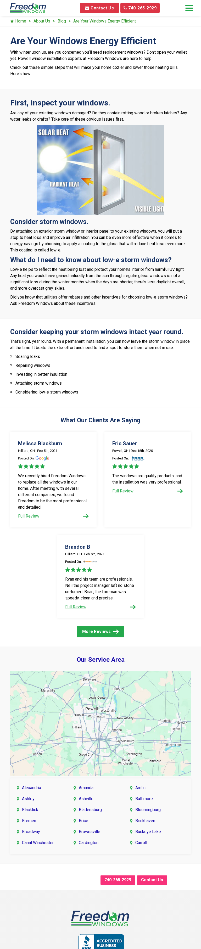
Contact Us (99, 7)
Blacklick (30, 809)
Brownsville (89, 831)
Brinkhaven (145, 820)
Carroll (141, 842)
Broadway (31, 831)
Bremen (29, 820)
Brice (83, 820)
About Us (42, 21)
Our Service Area (101, 659)
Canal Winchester (38, 842)
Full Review (53, 516)
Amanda (86, 787)
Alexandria (31, 787)
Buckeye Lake (148, 831)
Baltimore (144, 798)
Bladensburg (90, 809)
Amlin (140, 787)
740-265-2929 (140, 7)
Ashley (28, 798)
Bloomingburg (148, 809)
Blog (62, 21)
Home (18, 21)
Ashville (86, 798)
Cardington (88, 842)
